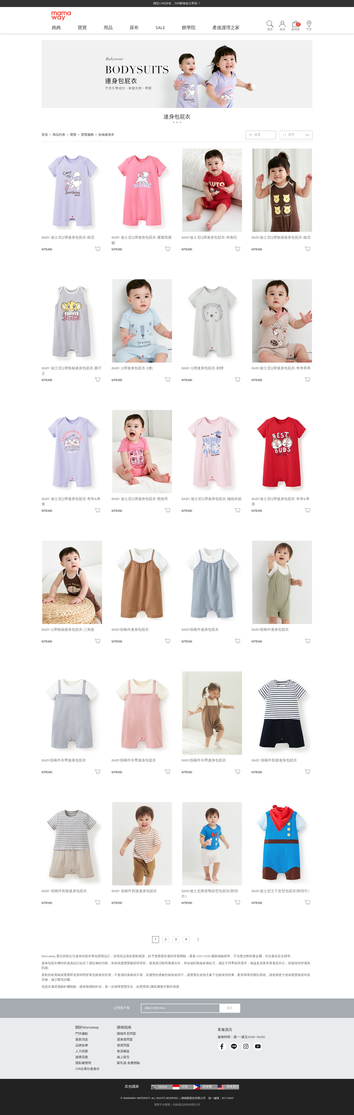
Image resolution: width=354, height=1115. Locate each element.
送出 (229, 1008)
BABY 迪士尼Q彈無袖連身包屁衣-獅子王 (72, 371)
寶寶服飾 (87, 135)
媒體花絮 (81, 1057)
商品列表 (59, 135)
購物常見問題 (126, 1034)
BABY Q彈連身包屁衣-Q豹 (132, 369)
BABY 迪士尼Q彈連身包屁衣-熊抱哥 (140, 499)
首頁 (45, 135)
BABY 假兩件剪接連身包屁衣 (274, 761)
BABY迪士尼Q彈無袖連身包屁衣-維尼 (281, 238)
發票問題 (123, 1045)
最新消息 (81, 1040)
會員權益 (123, 1051)
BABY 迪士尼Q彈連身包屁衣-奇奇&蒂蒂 (71, 502)
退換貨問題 (125, 1040)
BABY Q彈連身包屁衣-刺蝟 (203, 369)
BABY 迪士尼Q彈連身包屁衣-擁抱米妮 (212, 499)
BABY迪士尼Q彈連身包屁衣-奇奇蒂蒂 (281, 369)
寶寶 (73, 135)
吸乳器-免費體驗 (128, 1063)
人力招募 (81, 1051)
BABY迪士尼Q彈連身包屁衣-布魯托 (209, 238)
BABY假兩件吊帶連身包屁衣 (64, 761)
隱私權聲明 (83, 1063)
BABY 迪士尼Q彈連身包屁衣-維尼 (68, 238)
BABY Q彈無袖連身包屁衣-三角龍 (68, 630)
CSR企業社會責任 (87, 1069)
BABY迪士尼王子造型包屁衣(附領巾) (280, 891)
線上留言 (123, 1057)
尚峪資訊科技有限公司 (186, 1105)
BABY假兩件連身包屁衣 (130, 630)
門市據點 (81, 1034)
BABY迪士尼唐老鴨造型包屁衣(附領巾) (210, 894)
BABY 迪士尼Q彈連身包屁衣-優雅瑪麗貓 (142, 240)
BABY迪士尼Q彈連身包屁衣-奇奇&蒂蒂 (281, 502)
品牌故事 (81, 1045)
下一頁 (197, 939)
